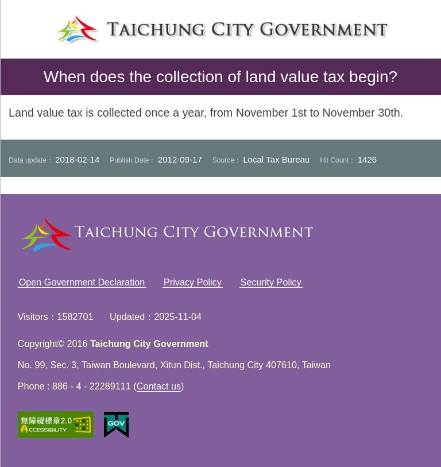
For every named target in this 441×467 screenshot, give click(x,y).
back (18, 77)
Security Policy (271, 282)
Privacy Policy (193, 282)
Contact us (159, 386)
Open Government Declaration (82, 282)
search (414, 26)
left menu (26, 26)
